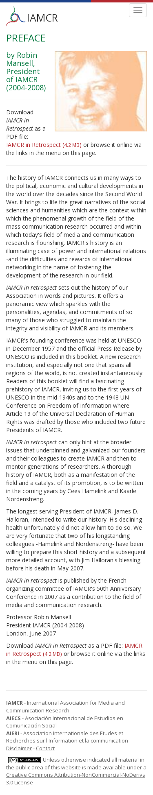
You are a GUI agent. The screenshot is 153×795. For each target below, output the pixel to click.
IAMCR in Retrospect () (44, 145)
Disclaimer (19, 748)
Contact (45, 748)
